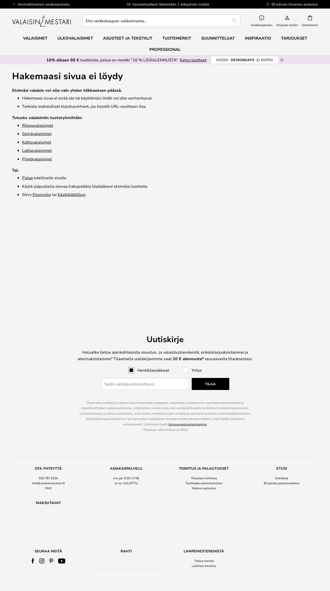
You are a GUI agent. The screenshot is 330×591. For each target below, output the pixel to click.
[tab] (48, 375)
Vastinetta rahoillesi (48, 537)
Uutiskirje (281, 374)
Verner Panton (48, 532)
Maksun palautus (204, 385)
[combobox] (161, 20)
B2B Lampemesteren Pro (281, 498)
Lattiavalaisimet (37, 150)
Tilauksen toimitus (204, 374)
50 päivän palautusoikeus (281, 380)
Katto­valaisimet (36, 142)
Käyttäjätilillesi (71, 194)
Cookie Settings (281, 487)
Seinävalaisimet (37, 133)
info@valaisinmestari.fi (48, 380)
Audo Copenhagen (48, 527)
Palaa (27, 177)
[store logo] (42, 21)
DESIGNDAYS (244, 59)
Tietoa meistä (204, 482)
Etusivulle (42, 194)
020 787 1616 (48, 374)
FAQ (48, 385)
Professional (165, 49)
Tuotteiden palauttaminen (204, 380)
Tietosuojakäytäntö (203, 498)
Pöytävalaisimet (37, 158)
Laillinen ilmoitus (204, 487)
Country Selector (204, 503)
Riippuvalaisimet (37, 125)
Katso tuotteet (193, 59)
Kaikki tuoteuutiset (48, 547)
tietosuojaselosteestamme (187, 321)
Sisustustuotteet (48, 542)
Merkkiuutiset (281, 492)
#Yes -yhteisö (281, 482)
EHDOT (204, 492)
